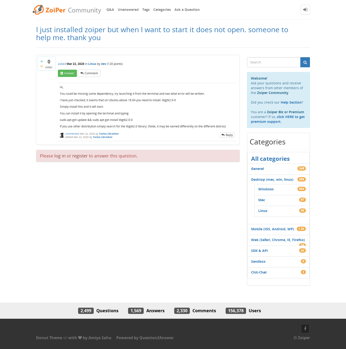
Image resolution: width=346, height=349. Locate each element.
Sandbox (258, 261)
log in (60, 156)
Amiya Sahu (99, 337)
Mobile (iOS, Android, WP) (272, 229)
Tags (146, 9)
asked (62, 64)
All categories (270, 158)
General (257, 168)
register (80, 156)
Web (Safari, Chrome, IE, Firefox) (278, 239)
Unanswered (128, 9)
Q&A (110, 9)
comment (91, 73)
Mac (261, 200)
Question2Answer (156, 337)
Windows (266, 189)
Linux (92, 64)
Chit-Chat (259, 272)
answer (69, 73)
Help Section (291, 102)
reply (229, 135)
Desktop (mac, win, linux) (272, 179)
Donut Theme (49, 337)
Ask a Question (187, 9)
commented (72, 133)
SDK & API (259, 250)
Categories (162, 9)
